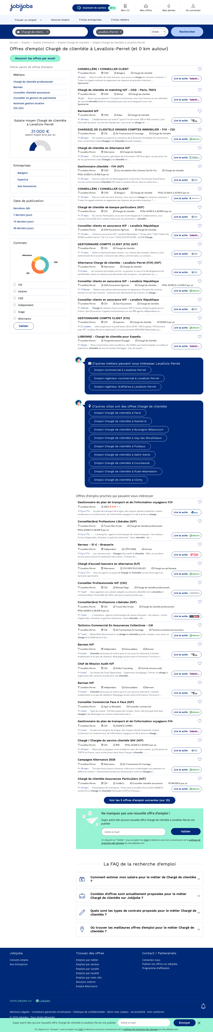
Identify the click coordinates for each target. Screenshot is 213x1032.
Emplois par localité (87, 973)
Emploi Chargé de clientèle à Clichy (118, 479)
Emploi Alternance (86, 986)
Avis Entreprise (18, 964)
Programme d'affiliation (156, 968)
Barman (18, 87)
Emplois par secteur (87, 964)
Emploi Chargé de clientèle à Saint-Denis (122, 454)
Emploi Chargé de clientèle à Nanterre (120, 421)
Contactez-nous (151, 960)
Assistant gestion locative (28, 103)
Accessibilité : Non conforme (147, 1012)
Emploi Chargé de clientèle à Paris (117, 412)
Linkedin (43, 1001)
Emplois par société (87, 968)
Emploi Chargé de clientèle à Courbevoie (122, 463)
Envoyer (184, 1022)
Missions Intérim (86, 982)
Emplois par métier (87, 960)
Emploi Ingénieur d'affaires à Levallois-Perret (125, 386)
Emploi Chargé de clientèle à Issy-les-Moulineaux (128, 438)
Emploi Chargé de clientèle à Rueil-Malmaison (125, 471)
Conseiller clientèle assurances (31, 92)
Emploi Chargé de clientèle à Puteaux (119, 446)
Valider (23, 326)
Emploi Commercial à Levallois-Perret (120, 370)
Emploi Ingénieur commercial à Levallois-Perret (126, 378)
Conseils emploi (19, 960)
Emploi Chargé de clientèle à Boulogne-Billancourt (128, 429)
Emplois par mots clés (89, 977)
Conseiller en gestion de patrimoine (34, 98)
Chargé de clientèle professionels (33, 81)
